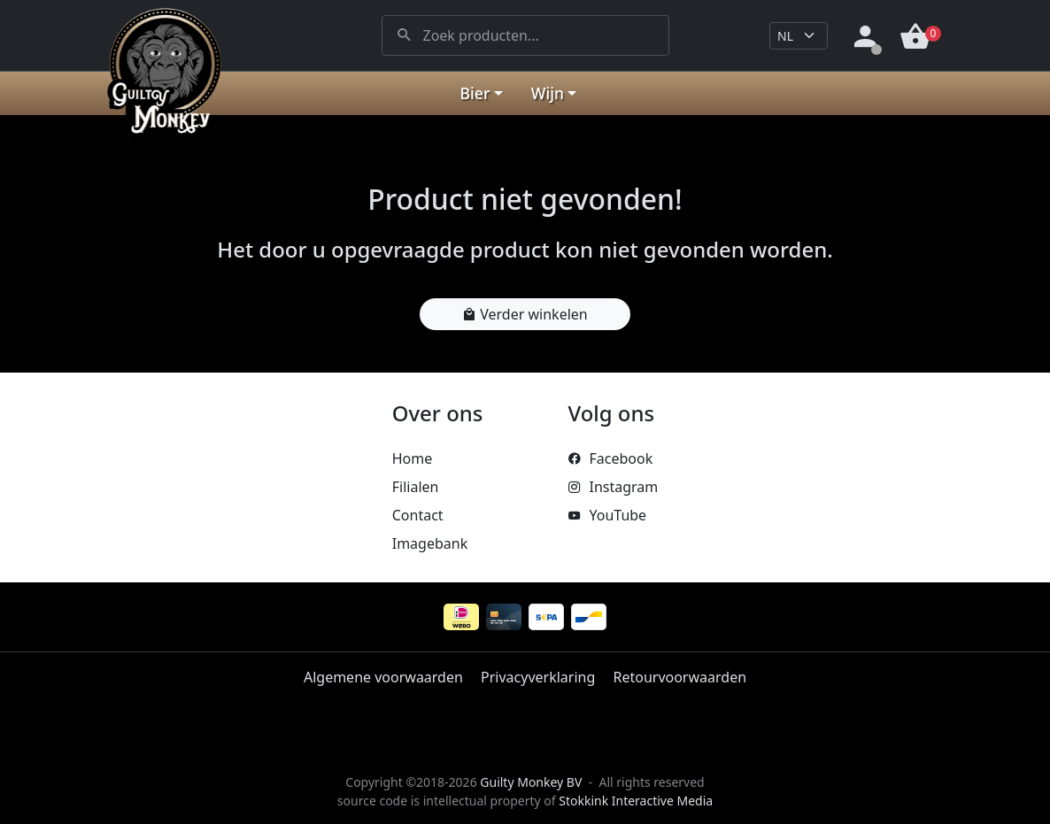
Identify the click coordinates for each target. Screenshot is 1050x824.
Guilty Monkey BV (531, 782)
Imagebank (429, 543)
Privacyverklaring (538, 677)
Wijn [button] (547, 93)
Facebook (609, 458)
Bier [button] (475, 93)
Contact (418, 515)
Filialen (415, 487)
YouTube (606, 515)
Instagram (612, 487)
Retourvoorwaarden (679, 677)
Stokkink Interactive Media (636, 800)
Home (412, 458)
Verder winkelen (524, 314)
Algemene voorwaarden (383, 677)
